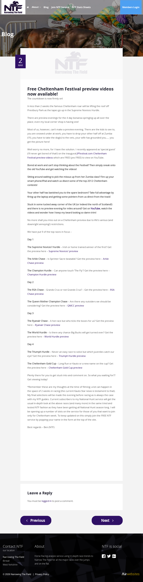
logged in (46, 501)
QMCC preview (75, 305)
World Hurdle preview (56, 336)
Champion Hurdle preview (41, 274)
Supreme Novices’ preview (63, 251)
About (35, 7)
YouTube (95, 208)
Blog (46, 7)
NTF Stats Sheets (81, 7)
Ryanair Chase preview (47, 325)
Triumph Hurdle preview (72, 356)
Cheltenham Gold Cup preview (65, 367)
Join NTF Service (60, 7)
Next (108, 520)
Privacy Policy (42, 574)
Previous (35, 520)
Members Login (130, 7)
